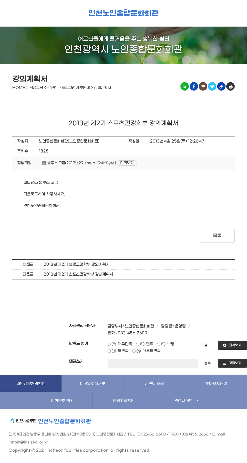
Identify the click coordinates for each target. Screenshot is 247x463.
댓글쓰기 (76, 361)
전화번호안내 (62, 401)
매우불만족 (152, 351)
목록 (217, 235)
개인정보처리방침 (30, 383)
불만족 (123, 351)
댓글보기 (235, 363)
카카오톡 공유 (203, 86)
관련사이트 (183, 401)
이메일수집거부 (92, 383)
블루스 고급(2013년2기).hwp (68, 163)
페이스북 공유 (194, 86)
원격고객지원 (123, 401)
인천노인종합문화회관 (123, 13)
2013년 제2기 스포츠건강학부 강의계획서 (78, 274)
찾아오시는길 (216, 383)
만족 (149, 344)
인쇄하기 (230, 86)
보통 (170, 344)
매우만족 (125, 344)
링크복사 (221, 86)
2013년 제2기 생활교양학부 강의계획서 (77, 264)
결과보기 (235, 345)
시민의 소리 (154, 383)
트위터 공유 (212, 86)
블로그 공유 (184, 86)
